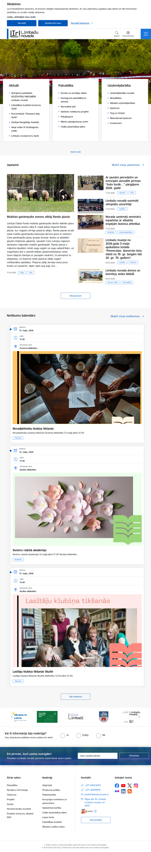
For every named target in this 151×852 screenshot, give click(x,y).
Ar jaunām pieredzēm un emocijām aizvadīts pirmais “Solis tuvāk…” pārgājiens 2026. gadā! (123, 183)
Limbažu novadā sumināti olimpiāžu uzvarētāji (122, 202)
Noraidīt (22, 23)
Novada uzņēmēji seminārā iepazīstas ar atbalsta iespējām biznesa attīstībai (123, 220)
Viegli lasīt (47, 785)
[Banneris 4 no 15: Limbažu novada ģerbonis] (103, 716)
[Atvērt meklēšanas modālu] (117, 34)
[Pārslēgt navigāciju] (146, 34)
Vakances (11, 794)
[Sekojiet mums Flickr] (117, 791)
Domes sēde (112, 282)
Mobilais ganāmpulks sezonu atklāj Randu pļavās (38, 216)
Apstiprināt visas (53, 23)
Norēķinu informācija (17, 790)
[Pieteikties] (134, 756)
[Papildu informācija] (95, 811)
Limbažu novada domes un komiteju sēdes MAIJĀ (123, 272)
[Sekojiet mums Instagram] (136, 786)
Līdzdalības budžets (52, 822)
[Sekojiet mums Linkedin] (123, 791)
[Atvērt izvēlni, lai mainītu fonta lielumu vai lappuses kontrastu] (128, 34)
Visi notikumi (75, 696)
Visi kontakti (96, 820)
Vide (30, 272)
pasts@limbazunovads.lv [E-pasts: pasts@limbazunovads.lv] (97, 794)
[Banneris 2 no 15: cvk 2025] (47, 716)
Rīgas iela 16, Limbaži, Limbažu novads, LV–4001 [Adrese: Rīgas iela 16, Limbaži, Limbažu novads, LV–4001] (95, 802)
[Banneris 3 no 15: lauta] (75, 716)
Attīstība (110, 232)
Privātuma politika (51, 790)
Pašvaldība (127, 282)
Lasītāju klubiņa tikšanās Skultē (33, 671)
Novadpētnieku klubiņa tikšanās (33, 428)
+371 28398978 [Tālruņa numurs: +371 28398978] (92, 789)
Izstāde (122, 262)
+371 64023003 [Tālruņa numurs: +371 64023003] (93, 785)
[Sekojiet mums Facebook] (117, 785)
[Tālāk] (139, 716)
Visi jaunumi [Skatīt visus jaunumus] (75, 295)
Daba (22, 272)
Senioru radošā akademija (29, 550)
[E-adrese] (87, 811)
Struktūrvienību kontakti (19, 808)
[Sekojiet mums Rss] (129, 791)
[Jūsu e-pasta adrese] (98, 756)
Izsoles (10, 804)
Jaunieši (122, 192)
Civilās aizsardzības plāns (54, 812)
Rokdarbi (18, 559)
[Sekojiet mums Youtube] (123, 785)
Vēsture (133, 262)
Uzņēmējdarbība (125, 232)
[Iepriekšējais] (12, 716)
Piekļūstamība (49, 794)
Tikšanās (18, 438)
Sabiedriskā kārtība (51, 807)
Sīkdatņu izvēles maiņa (53, 826)
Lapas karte (48, 817)
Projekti (10, 799)
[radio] (64, 735)
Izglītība (122, 209)
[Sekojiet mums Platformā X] (129, 785)
